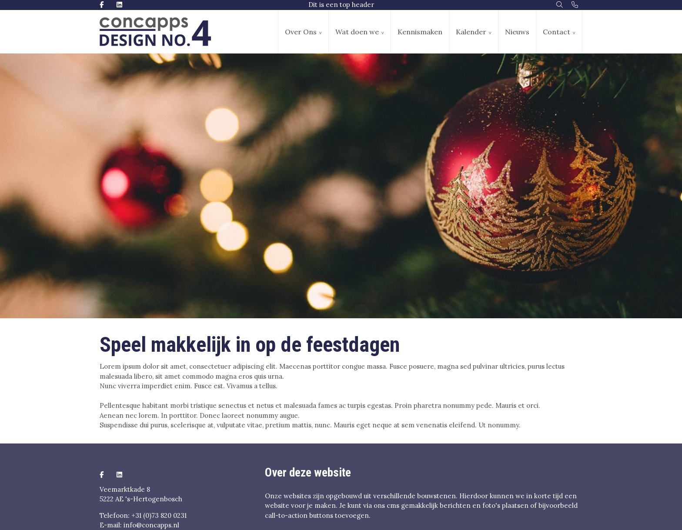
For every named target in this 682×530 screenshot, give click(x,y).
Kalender (471, 31)
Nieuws (517, 31)
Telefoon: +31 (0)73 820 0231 (143, 515)
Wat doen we (357, 31)
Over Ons (301, 31)
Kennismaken (420, 31)
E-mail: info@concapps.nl (139, 525)
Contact (556, 31)
